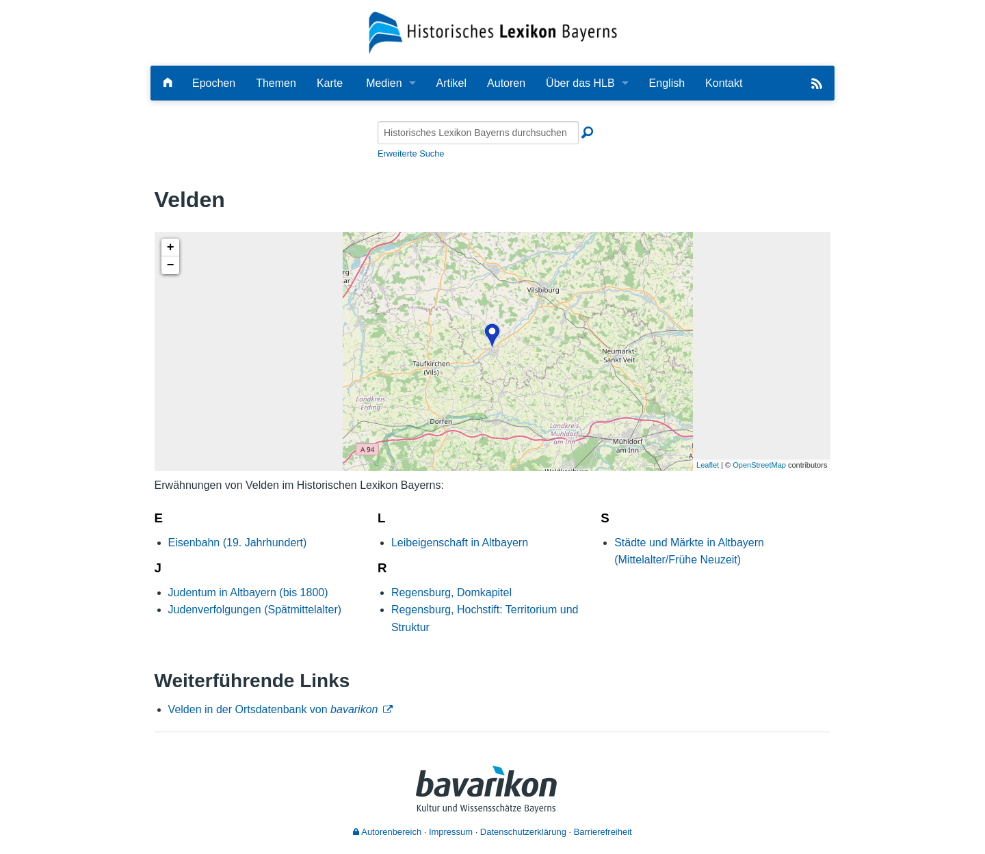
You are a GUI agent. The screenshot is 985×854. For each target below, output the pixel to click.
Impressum (451, 832)
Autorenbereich (387, 832)
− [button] (170, 265)
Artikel (451, 83)
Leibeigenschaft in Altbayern (459, 542)
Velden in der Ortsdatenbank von (273, 709)
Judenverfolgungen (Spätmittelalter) (254, 609)
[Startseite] (493, 32)
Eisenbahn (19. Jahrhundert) (237, 542)
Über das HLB (580, 83)
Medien (384, 83)
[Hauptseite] (167, 83)
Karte (330, 83)
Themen (276, 83)
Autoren (506, 83)
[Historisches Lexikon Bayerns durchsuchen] (478, 132)
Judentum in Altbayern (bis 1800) (248, 592)
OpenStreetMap (759, 465)
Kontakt (723, 83)
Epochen (213, 83)
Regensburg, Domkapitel (451, 592)
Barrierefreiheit (603, 832)
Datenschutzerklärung (523, 832)
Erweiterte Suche (411, 153)
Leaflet (707, 465)
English (667, 83)
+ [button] (170, 247)
